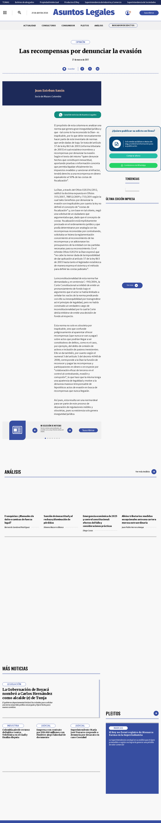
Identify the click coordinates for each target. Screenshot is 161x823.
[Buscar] (19, 13)
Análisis (13, 471)
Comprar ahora (133, 156)
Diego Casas (100, 530)
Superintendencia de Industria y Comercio (103, 2)
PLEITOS (85, 25)
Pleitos (113, 713)
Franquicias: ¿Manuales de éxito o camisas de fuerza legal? (19, 519)
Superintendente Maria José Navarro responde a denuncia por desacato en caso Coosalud (85, 734)
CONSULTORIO (49, 25)
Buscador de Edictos (123, 25)
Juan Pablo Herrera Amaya (139, 527)
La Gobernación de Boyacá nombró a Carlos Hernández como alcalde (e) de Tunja (27, 693)
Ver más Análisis (146, 471)
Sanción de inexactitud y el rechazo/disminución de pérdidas (58, 519)
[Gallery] (52, 428)
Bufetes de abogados (24, 2)
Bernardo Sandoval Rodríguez (22, 527)
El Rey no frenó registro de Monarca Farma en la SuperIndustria (131, 734)
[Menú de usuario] (128, 13)
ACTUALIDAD (29, 25)
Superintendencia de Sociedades (141, 2)
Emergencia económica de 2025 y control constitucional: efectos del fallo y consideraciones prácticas (100, 521)
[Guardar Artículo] (68, 69)
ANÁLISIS (98, 25)
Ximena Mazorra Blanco (61, 527)
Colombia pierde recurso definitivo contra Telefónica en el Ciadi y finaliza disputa (16, 734)
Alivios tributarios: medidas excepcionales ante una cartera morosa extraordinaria (139, 519)
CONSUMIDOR (68, 25)
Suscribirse (149, 13)
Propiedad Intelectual (49, 2)
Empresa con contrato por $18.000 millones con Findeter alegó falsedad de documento (51, 734)
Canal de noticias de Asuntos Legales (77, 114)
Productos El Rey (71, 2)
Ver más (132, 285)
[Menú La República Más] (4, 13)
